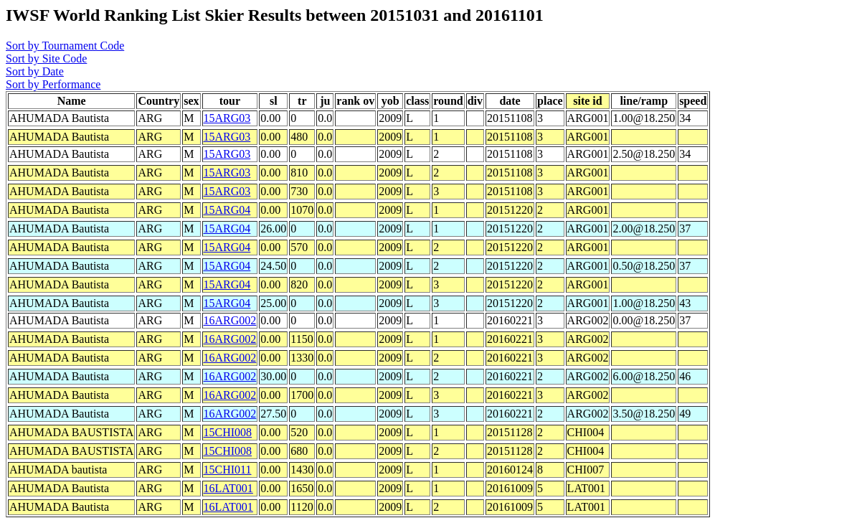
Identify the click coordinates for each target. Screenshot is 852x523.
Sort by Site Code (46, 58)
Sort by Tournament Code (65, 45)
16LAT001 (228, 488)
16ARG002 (230, 320)
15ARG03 (227, 118)
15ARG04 (227, 210)
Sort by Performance (53, 84)
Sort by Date (35, 71)
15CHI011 (228, 469)
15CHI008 (228, 432)
